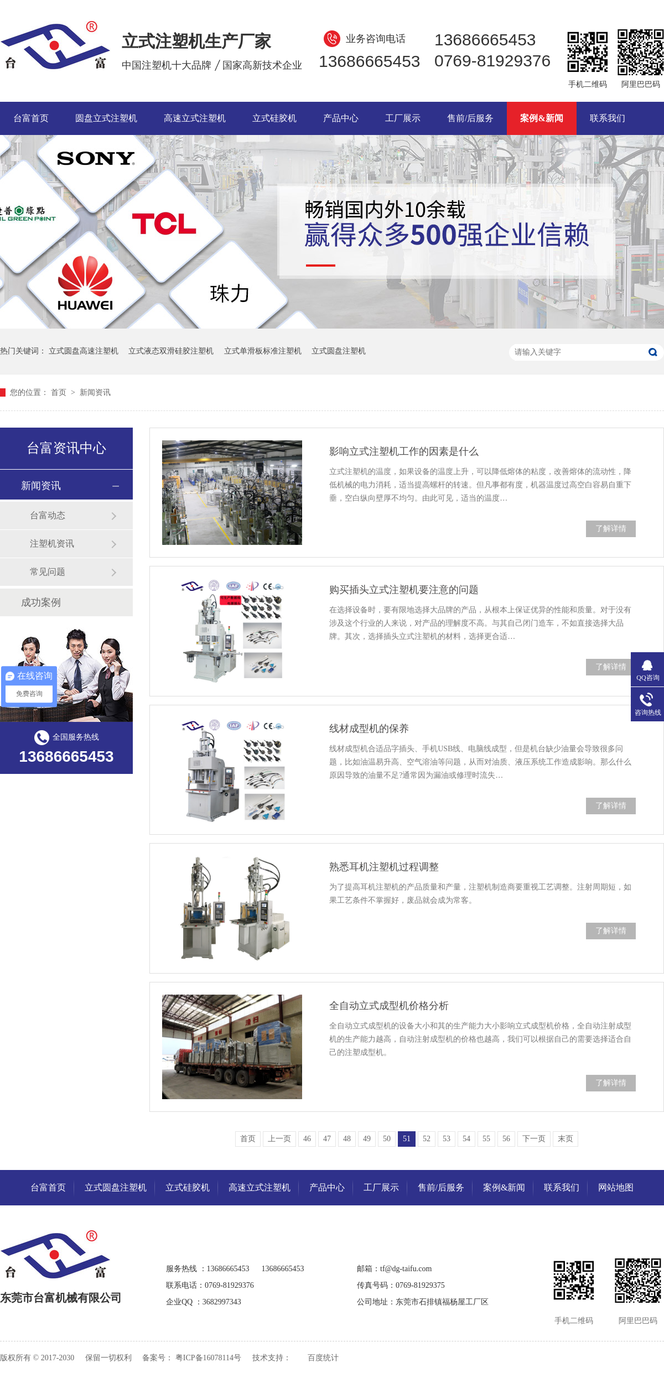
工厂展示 (403, 118)
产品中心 (341, 118)
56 (506, 1139)
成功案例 (41, 602)
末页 (565, 1139)
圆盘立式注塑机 (106, 118)
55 (486, 1139)
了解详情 (610, 528)
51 (407, 1139)
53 (446, 1139)
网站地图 (616, 1187)
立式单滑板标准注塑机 (263, 351)
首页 (60, 392)
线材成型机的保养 (369, 728)
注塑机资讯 (52, 543)
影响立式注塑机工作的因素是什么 (404, 451)
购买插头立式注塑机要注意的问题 (404, 589)
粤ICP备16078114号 (208, 1358)
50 (387, 1139)
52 (426, 1139)
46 (307, 1139)
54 (466, 1139)
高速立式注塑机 (195, 118)
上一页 (279, 1139)
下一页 (534, 1139)
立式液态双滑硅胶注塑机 (171, 351)
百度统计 (323, 1358)
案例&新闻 (541, 118)
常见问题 (47, 571)
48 (347, 1139)
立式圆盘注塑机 (339, 351)
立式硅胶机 (274, 118)
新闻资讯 (95, 392)
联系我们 (607, 118)
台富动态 (47, 515)
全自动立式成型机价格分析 (389, 1005)
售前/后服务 (470, 118)
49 (367, 1139)
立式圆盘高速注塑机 (83, 351)
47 (327, 1139)
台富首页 (31, 118)
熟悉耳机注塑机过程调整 (384, 866)
